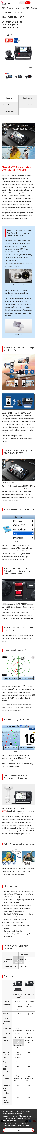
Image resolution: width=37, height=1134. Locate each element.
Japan (21, 3)
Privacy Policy (23, 1123)
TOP (3, 8)
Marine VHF (25, 8)
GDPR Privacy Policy (10, 1125)
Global (27, 3)
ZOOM (32, 67)
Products (10, 8)
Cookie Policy (25, 1125)
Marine (17, 8)
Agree (18, 1130)
